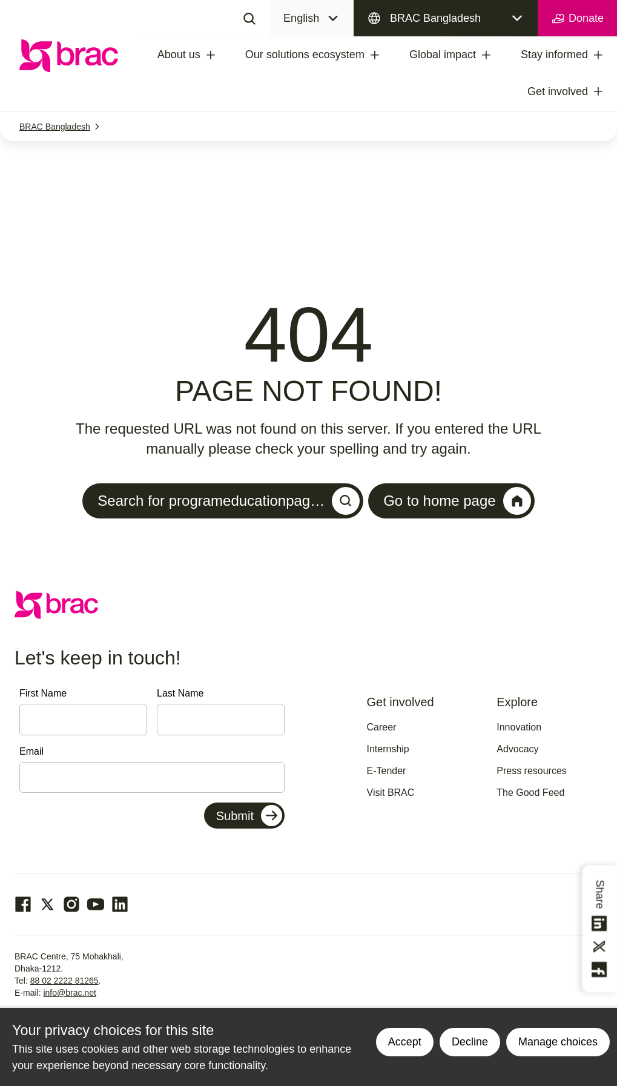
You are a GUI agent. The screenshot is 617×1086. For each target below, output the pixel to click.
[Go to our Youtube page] (95, 904)
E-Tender (386, 771)
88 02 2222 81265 (64, 980)
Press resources (532, 771)
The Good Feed (530, 792)
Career (382, 727)
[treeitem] (221, 55)
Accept (404, 1042)
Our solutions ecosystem (305, 54)
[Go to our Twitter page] (47, 904)
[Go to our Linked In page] (119, 904)
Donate (577, 19)
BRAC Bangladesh (435, 18)
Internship (388, 749)
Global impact (442, 54)
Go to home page (456, 501)
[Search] (249, 18)
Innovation (519, 727)
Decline (470, 1042)
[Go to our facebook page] (23, 904)
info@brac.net (69, 993)
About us (178, 54)
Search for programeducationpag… (228, 501)
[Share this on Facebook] (600, 969)
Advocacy (517, 749)
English (301, 18)
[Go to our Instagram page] (71, 904)
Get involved (557, 91)
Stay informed (554, 54)
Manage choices (558, 1042)
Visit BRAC (391, 792)
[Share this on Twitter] (600, 946)
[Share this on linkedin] (600, 923)
